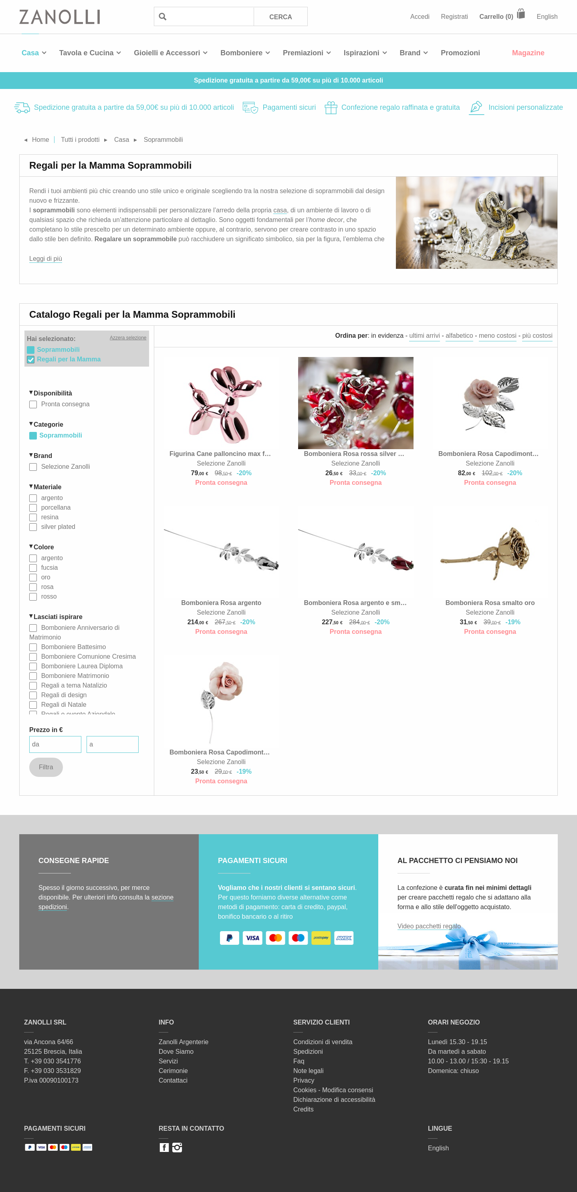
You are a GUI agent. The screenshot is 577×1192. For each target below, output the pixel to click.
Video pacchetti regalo (429, 926)
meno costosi (497, 335)
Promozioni (460, 53)
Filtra (46, 767)
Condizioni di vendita (323, 1042)
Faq (299, 1061)
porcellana (55, 507)
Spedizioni (308, 1051)
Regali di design (63, 695)
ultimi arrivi (424, 335)
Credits (303, 1109)
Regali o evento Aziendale (77, 714)
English (547, 16)
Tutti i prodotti (80, 139)
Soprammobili (60, 435)
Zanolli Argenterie (184, 1042)
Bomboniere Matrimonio (74, 675)
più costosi (537, 335)
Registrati (454, 16)
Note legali (308, 1070)
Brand (410, 53)
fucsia (48, 567)
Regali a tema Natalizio (73, 685)
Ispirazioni (361, 53)
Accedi (420, 16)
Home (40, 139)
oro (44, 577)
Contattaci (173, 1080)
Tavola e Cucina (86, 53)
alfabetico (459, 335)
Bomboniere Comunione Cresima (87, 656)
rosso (48, 596)
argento (51, 497)
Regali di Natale (62, 704)
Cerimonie (173, 1070)
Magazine (528, 53)
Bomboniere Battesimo (72, 646)
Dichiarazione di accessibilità (334, 1099)
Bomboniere (241, 53)
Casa (30, 53)
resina (49, 517)
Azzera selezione (128, 338)
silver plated (57, 526)
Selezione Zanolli (64, 466)
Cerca (280, 17)
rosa (46, 586)
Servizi (168, 1061)
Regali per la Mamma (69, 359)
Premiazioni (303, 53)
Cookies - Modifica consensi (333, 1090)
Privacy (303, 1080)
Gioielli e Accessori (167, 53)
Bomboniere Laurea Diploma (81, 666)
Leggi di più (45, 258)
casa (280, 210)
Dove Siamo (176, 1051)
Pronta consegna (64, 404)
